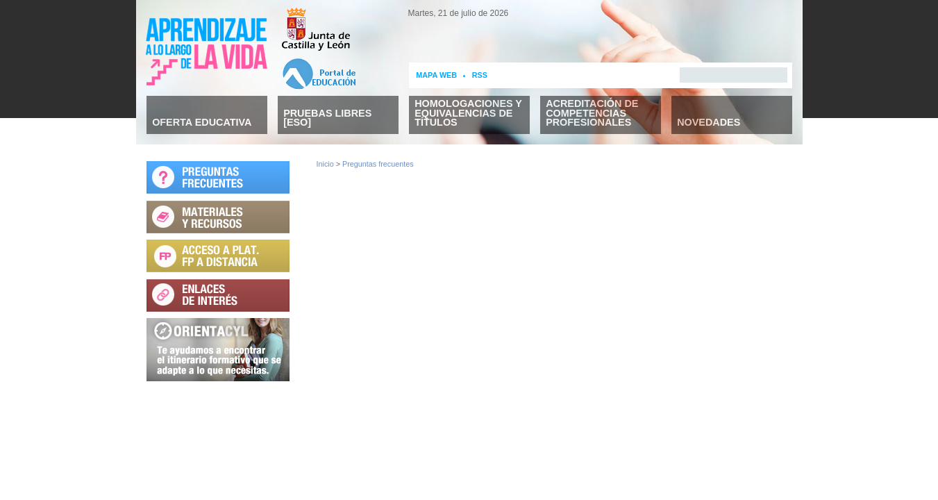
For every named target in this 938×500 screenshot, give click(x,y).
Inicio (325, 164)
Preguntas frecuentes (378, 164)
